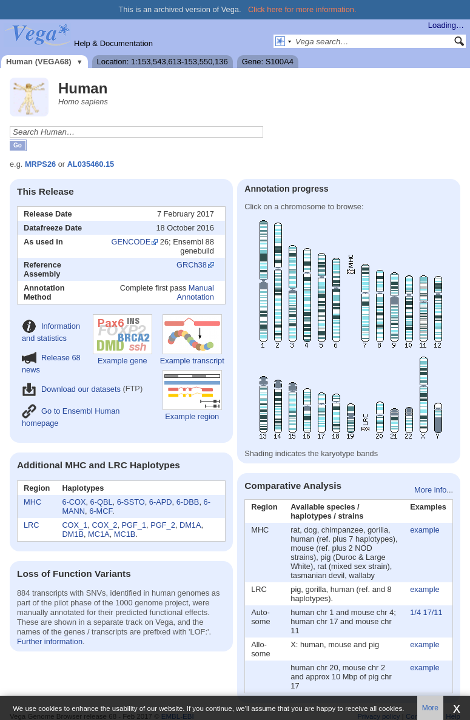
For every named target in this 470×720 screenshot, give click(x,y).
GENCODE (131, 241)
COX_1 (74, 525)
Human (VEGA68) (39, 61)
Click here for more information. (302, 9)
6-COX (74, 501)
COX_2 (104, 525)
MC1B (125, 534)
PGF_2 (162, 525)
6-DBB (188, 501)
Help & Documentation (113, 43)
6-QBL (101, 501)
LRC (31, 525)
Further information (49, 641)
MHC (32, 501)
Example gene (122, 339)
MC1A (99, 534)
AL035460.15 (91, 164)
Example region (192, 395)
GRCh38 (191, 264)
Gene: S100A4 (268, 61)
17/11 (433, 612)
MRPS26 (40, 164)
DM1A (190, 525)
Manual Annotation (195, 292)
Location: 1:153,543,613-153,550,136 (162, 61)
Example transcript (192, 339)
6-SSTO (131, 501)
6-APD (160, 501)
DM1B (73, 534)
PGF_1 (134, 525)
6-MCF (100, 511)
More (430, 708)
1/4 (415, 612)
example (424, 529)
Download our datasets (71, 389)
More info (430, 489)
